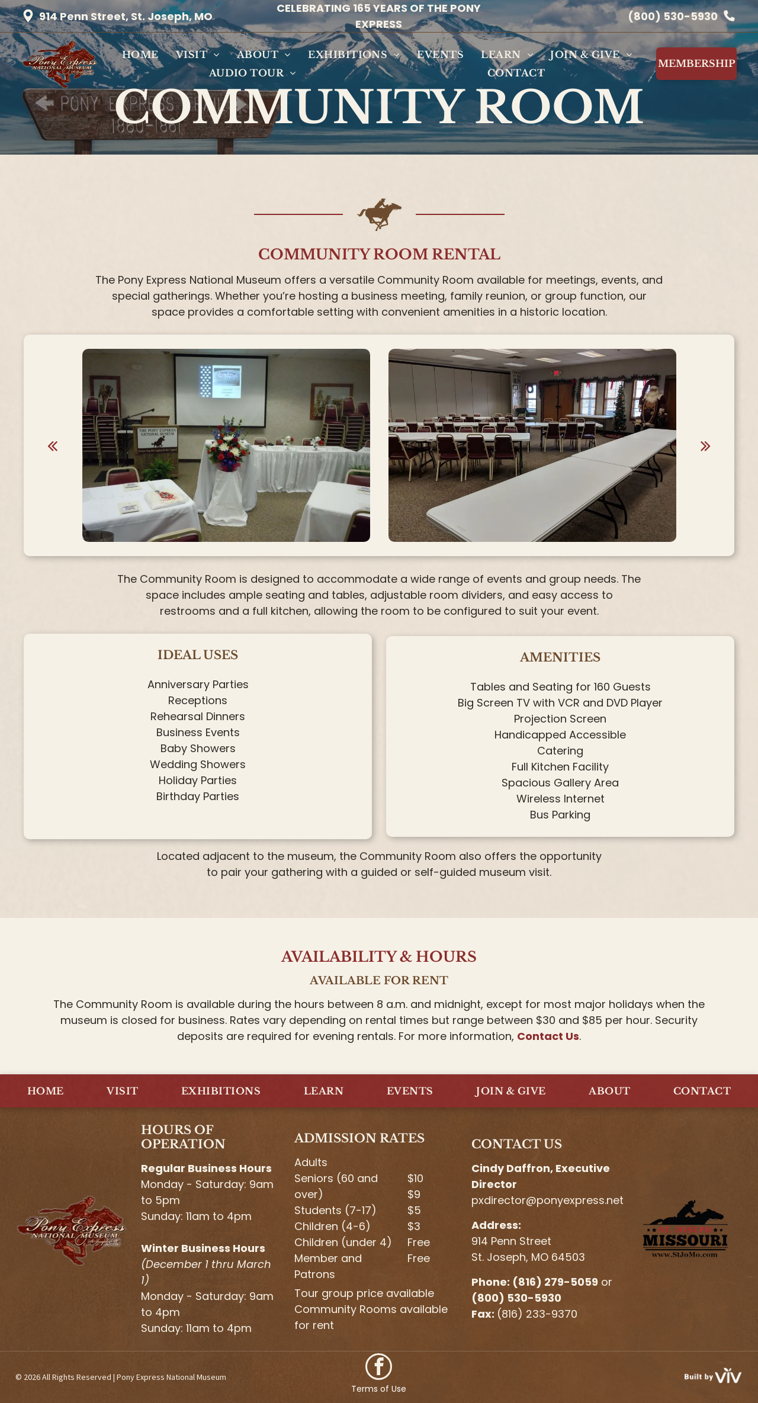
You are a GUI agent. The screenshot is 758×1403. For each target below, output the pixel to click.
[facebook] (378, 1368)
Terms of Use (378, 1389)
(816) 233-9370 (537, 1313)
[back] (52, 445)
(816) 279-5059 (555, 1281)
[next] (705, 445)
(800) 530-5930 (673, 16)
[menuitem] (140, 54)
